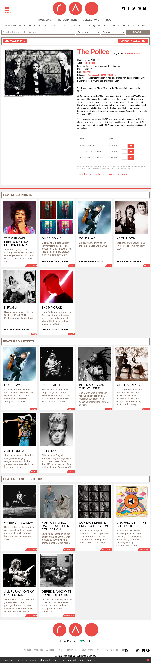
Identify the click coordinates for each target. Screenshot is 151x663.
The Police (90, 63)
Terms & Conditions (114, 650)
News (27, 650)
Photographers (67, 20)
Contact (71, 650)
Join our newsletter (132, 41)
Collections (91, 20)
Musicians (44, 20)
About (109, 20)
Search (138, 32)
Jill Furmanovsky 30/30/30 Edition (100, 75)
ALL (143, 25)
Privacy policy (89, 650)
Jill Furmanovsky (131, 53)
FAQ (60, 650)
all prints (15, 41)
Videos (38, 650)
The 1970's (86, 72)
